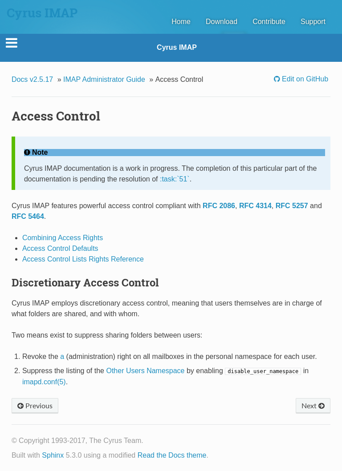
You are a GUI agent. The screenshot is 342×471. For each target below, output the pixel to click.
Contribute (268, 21)
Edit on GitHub (304, 79)
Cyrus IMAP (177, 47)
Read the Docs (161, 455)
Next (313, 405)
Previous (35, 405)
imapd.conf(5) (44, 382)
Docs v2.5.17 (32, 79)
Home (181, 21)
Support (313, 21)
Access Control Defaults (60, 248)
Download (221, 21)
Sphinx (53, 455)
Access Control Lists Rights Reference (83, 259)
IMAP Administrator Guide (104, 79)
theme (196, 455)
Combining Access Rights (62, 238)
